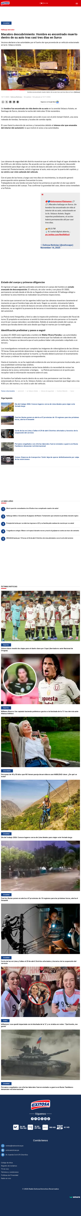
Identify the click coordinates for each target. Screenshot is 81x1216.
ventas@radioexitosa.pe (14, 1146)
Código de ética (7, 1163)
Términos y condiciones (10, 1172)
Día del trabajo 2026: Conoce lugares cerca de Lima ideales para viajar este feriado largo (36, 837)
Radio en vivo (6, 1178)
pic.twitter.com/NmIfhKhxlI (57, 235)
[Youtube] (38, 1118)
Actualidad (6, 23)
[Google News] (45, 1118)
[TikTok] (48, 1118)
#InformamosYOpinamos (61, 201)
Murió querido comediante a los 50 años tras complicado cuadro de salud (32, 508)
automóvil (21, 391)
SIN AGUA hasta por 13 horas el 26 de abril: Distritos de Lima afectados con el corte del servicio (39, 538)
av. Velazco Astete (32, 391)
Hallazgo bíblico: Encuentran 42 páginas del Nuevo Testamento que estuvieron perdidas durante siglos (42, 516)
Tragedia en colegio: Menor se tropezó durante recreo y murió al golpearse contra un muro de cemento (42, 530)
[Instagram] (42, 1118)
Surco (72, 391)
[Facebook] (32, 1118)
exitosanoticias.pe (12, 1150)
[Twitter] (35, 1118)
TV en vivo (5, 1169)
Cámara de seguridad (47, 391)
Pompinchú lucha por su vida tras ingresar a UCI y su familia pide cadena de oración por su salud (40, 523)
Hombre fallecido (62, 391)
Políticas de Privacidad (9, 1175)
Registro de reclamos (9, 1166)
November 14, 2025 (50, 247)
